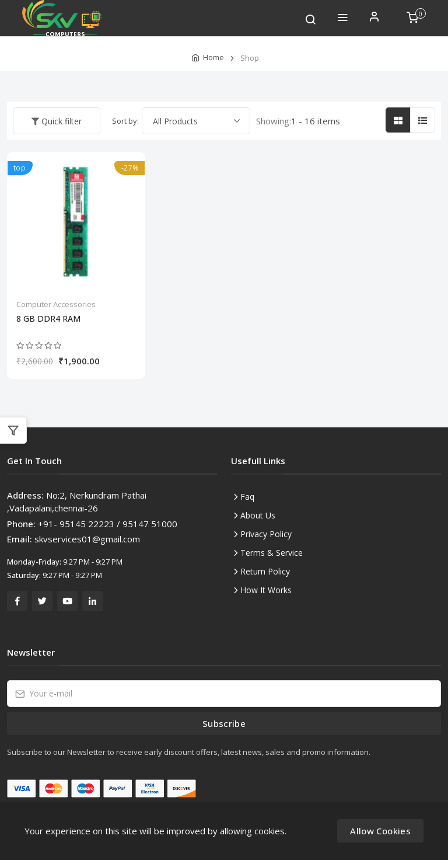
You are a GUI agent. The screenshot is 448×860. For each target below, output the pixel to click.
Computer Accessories (56, 304)
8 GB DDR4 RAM (48, 319)
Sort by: (125, 121)
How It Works (266, 590)
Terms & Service (271, 552)
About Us (257, 515)
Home (213, 57)
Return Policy (265, 571)
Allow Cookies (380, 831)
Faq (247, 496)
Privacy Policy (266, 533)
